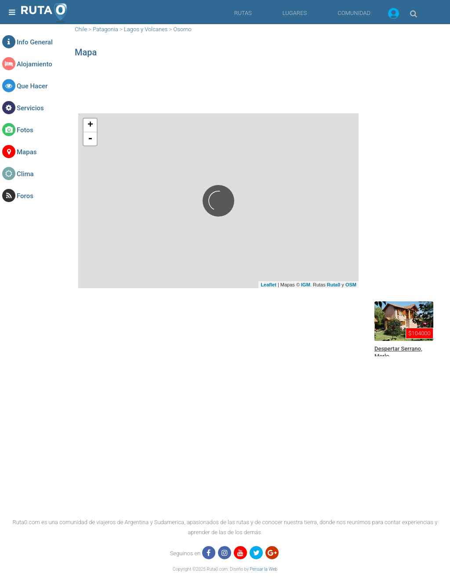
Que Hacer (32, 86)
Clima (25, 174)
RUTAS (243, 13)
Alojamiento (34, 64)
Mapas (26, 152)
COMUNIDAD (354, 13)
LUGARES (295, 13)
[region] (218, 90)
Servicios (30, 108)
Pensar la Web (263, 569)
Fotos (25, 130)
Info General (35, 42)
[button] (393, 15)
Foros (25, 196)
